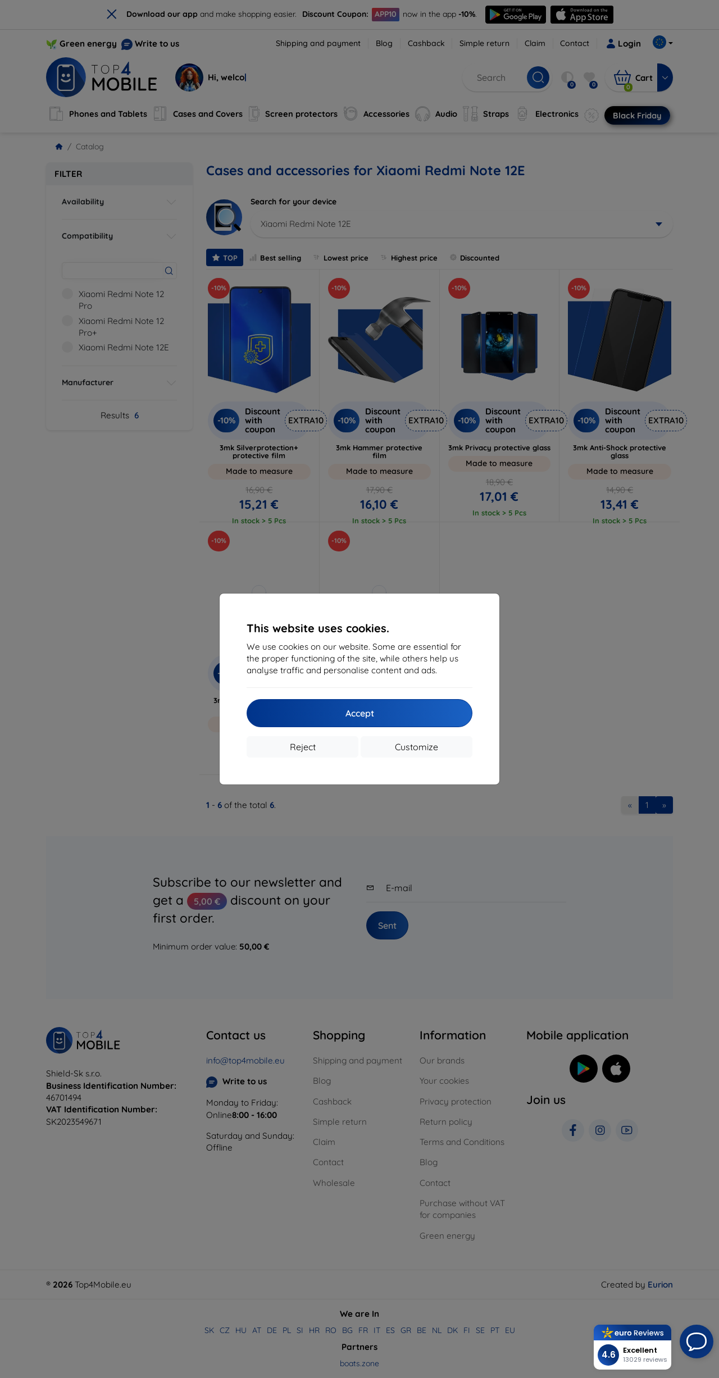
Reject (303, 746)
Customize (416, 746)
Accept (359, 713)
